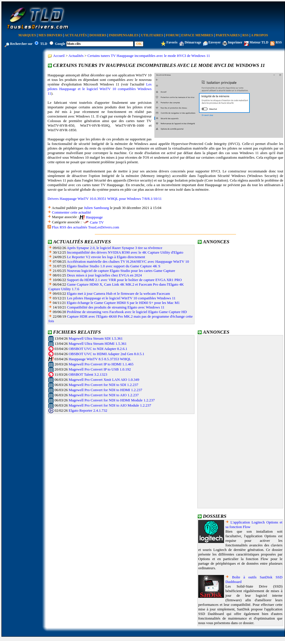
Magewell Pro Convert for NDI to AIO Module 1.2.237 (110, 405)
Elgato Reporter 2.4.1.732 (88, 410)
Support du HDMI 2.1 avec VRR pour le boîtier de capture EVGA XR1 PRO (124, 280)
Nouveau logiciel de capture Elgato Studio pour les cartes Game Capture (121, 270)
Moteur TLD (258, 42)
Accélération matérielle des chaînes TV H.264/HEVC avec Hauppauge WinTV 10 (128, 261)
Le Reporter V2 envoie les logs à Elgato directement (106, 257)
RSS (245, 35)
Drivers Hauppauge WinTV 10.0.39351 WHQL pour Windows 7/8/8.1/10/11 (105, 198)
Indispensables (123, 35)
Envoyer (215, 42)
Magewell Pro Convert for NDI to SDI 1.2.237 (103, 385)
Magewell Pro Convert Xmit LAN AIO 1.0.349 (104, 379)
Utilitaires (152, 35)
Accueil (58, 55)
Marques (27, 35)
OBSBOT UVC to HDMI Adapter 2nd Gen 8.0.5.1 (106, 354)
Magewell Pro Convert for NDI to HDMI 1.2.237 (105, 390)
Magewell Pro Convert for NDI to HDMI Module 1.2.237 (112, 400)
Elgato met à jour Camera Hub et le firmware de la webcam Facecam (118, 293)
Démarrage (193, 42)
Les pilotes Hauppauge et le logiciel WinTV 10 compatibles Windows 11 (100, 88)
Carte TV (97, 222)
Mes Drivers (50, 35)
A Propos (259, 35)
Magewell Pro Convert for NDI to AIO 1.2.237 (104, 395)
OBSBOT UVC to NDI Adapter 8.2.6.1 (98, 349)
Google (60, 44)
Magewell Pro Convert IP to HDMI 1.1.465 (101, 364)
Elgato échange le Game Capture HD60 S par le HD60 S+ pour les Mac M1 (123, 302)
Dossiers (97, 35)
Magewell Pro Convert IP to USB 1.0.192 (100, 369)
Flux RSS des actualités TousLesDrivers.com (85, 227)
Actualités (75, 35)
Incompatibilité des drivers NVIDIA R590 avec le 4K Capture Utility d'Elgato (125, 252)
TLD (43, 44)
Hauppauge (94, 217)
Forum (172, 35)
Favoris (172, 42)
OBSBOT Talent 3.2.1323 (87, 374)
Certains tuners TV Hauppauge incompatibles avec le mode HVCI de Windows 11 (148, 55)
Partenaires (228, 35)
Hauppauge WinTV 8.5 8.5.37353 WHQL (100, 359)
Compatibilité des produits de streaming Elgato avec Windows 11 (115, 307)
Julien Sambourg (96, 208)
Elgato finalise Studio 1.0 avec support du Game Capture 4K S (113, 266)
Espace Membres (197, 35)
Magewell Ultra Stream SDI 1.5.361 (96, 338)
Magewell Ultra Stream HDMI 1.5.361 (98, 343)
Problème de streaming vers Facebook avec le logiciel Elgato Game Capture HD (127, 312)
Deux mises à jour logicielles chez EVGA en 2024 (104, 275)
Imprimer (235, 42)
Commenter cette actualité (71, 212)
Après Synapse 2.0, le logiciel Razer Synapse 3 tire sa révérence (114, 248)
